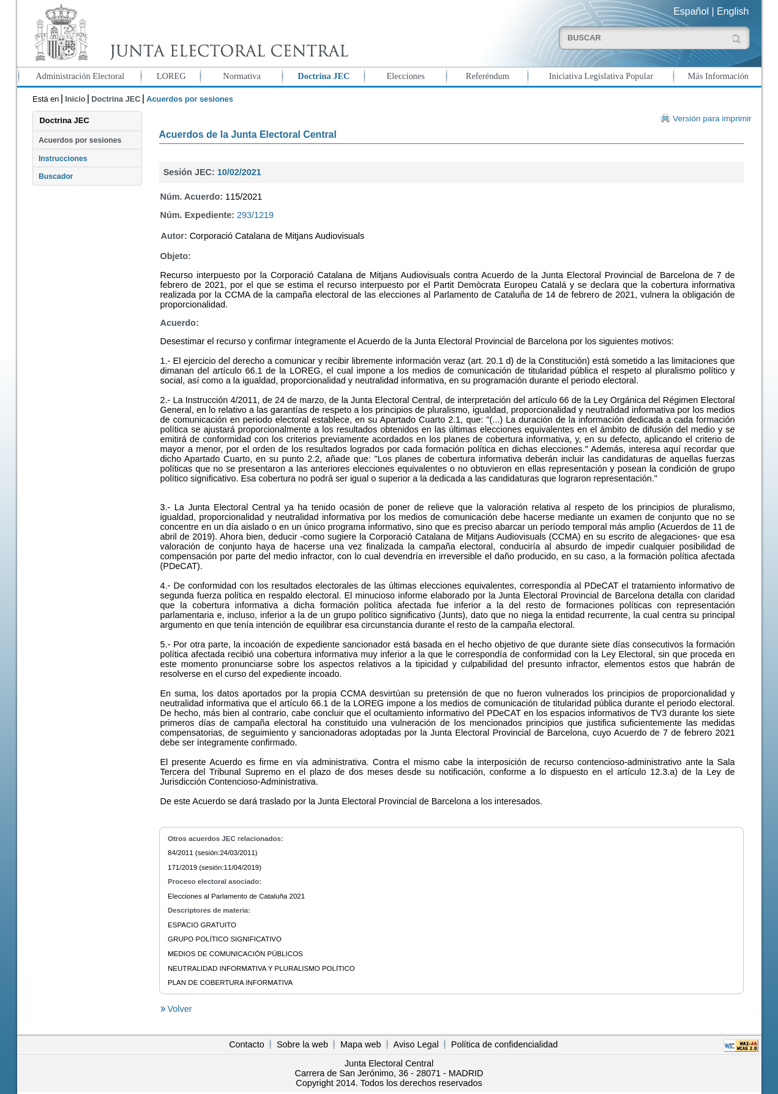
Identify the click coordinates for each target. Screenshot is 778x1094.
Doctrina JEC (323, 76)
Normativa (242, 76)
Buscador (56, 176)
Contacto (246, 1044)
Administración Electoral (80, 76)
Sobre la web (302, 1044)
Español (691, 11)
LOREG (171, 76)
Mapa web (360, 1044)
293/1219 (255, 215)
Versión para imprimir (712, 118)
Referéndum (487, 76)
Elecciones (405, 76)
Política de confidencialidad (504, 1044)
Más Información (718, 76)
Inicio (75, 99)
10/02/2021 (239, 172)
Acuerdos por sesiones (80, 140)
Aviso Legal (416, 1044)
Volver (178, 1009)
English (733, 11)
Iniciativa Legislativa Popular (601, 76)
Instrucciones (63, 158)
